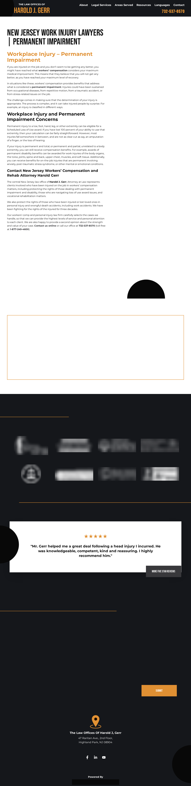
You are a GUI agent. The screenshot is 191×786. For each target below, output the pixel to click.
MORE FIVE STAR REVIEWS (160, 548)
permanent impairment (46, 87)
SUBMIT (158, 670)
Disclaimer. (124, 779)
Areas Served (124, 5)
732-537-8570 (173, 11)
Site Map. (136, 779)
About (83, 5)
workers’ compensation (53, 70)
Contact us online (45, 225)
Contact (179, 5)
